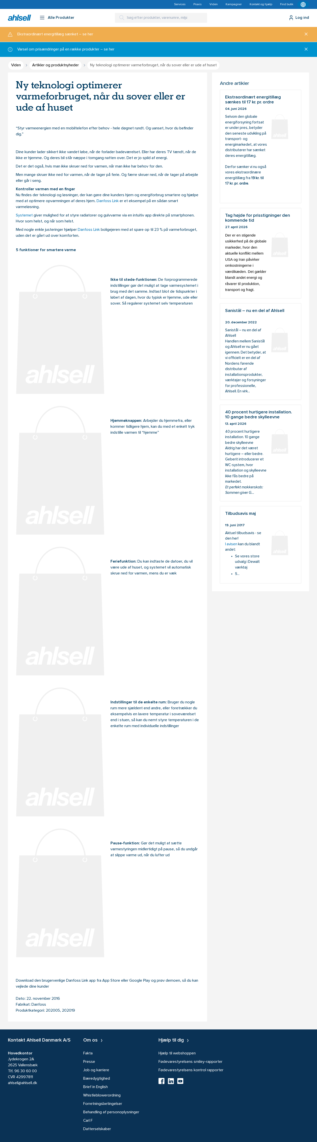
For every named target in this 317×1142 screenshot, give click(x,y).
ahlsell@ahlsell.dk (22, 1083)
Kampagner (234, 4)
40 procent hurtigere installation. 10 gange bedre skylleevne (260, 453)
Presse (89, 1062)
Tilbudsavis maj (260, 544)
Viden (214, 4)
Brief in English (95, 1087)
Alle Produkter (61, 18)
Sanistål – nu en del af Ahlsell (260, 352)
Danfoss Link (108, 201)
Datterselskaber (97, 1129)
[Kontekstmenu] (303, 4)
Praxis (197, 4)
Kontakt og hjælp (261, 4)
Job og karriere (96, 1070)
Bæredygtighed (96, 1078)
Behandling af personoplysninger (111, 1112)
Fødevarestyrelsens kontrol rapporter (190, 1070)
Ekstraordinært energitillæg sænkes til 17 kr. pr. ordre (260, 146)
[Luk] (304, 34)
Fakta (88, 1053)
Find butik (286, 4)
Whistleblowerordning (102, 1095)
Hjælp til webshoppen (177, 1053)
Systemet (24, 215)
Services (179, 4)
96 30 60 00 (25, 1071)
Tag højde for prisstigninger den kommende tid (260, 253)
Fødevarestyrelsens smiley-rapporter (190, 1062)
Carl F (88, 1120)
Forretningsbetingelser (102, 1104)
